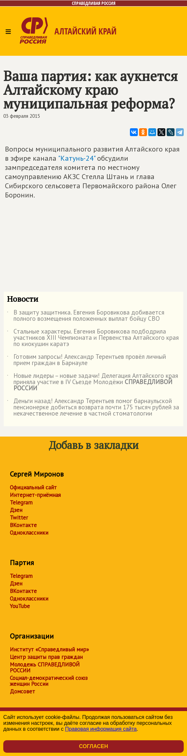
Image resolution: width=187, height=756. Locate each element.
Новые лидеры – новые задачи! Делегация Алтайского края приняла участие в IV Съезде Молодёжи (92, 382)
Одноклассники (29, 533)
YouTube (20, 606)
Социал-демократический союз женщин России (49, 681)
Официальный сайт (33, 487)
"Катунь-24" (76, 158)
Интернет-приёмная (35, 495)
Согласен (93, 746)
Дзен (16, 510)
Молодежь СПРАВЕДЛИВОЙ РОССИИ (45, 667)
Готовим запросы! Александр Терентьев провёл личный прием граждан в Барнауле (86, 360)
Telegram (21, 502)
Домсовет (22, 691)
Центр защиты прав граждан (46, 657)
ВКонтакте (23, 525)
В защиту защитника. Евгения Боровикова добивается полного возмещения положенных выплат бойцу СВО (85, 315)
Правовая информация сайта (101, 729)
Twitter (19, 518)
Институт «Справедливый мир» (49, 649)
